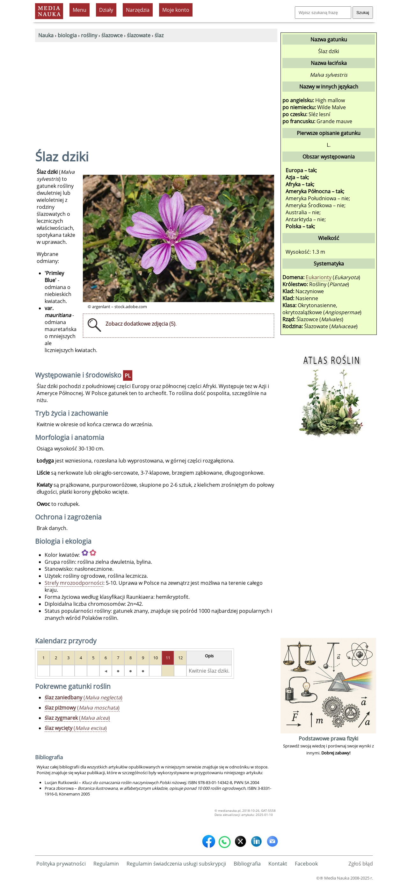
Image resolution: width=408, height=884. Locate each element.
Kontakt (277, 863)
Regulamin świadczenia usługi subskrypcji (176, 863)
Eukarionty (319, 277)
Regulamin (106, 863)
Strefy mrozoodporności (74, 582)
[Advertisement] (156, 89)
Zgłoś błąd (360, 863)
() (83, 697)
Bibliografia (247, 863)
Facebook (306, 863)
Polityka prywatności (61, 863)
